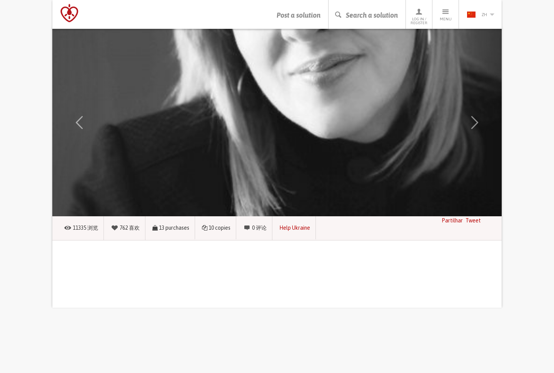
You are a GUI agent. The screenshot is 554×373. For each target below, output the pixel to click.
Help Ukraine (294, 228)
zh (480, 14)
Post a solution (298, 15)
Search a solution (366, 15)
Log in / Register (419, 16)
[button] (79, 122)
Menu (445, 14)
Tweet (473, 220)
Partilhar (452, 220)
